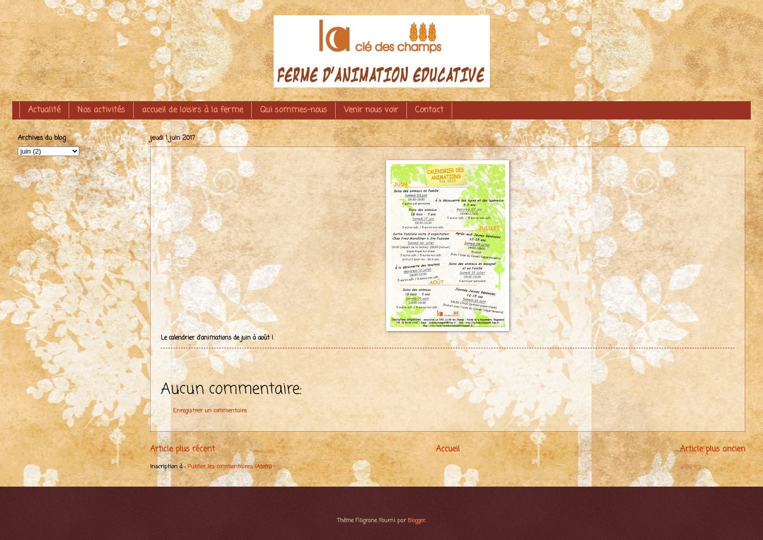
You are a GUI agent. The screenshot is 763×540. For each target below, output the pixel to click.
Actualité (44, 110)
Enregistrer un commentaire (210, 411)
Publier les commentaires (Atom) (230, 467)
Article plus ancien (712, 449)
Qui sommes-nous (293, 110)
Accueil (448, 449)
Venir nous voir (371, 110)
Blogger (416, 521)
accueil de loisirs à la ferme (192, 110)
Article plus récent (182, 449)
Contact (429, 110)
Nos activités (101, 110)
